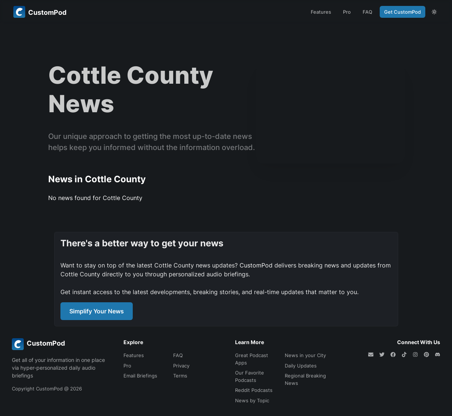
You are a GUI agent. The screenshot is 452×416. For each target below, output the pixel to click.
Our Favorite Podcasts (249, 376)
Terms (180, 376)
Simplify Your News (96, 311)
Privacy (181, 366)
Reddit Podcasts (254, 390)
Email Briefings (140, 376)
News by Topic (252, 400)
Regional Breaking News (305, 379)
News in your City (305, 355)
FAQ (367, 12)
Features (321, 12)
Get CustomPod (402, 12)
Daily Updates (301, 366)
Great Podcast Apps (251, 359)
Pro (347, 12)
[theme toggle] (434, 12)
